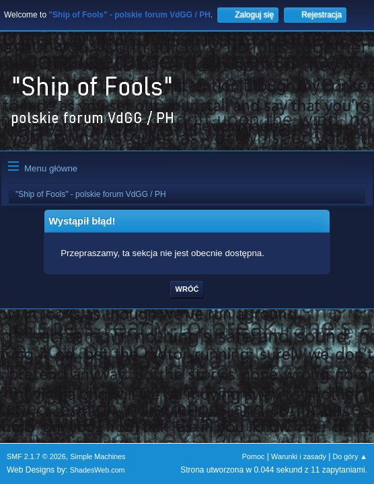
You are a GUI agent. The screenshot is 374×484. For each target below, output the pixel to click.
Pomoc (253, 456)
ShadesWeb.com (97, 470)
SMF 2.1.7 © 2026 (36, 456)
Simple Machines (97, 456)
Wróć (187, 289)
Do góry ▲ (350, 456)
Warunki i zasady (298, 456)
